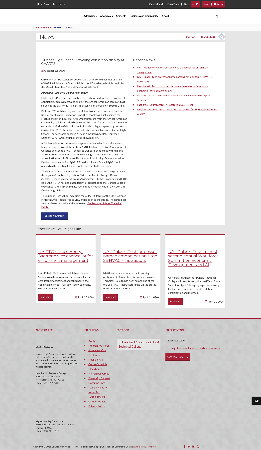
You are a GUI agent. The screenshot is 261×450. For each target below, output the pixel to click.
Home (58, 27)
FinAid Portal (173, 4)
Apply (91, 340)
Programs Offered (99, 345)
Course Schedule (97, 364)
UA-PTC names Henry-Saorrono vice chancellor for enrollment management (65, 256)
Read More (45, 296)
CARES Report (96, 396)
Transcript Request (99, 378)
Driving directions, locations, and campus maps (193, 348)
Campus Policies (97, 401)
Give (186, 4)
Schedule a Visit (97, 350)
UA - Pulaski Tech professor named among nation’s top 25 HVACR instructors (130, 256)
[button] (217, 17)
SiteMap (152, 446)
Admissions (90, 15)
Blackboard (95, 368)
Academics (106, 15)
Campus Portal (156, 4)
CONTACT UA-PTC (177, 356)
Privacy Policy (96, 406)
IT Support (219, 4)
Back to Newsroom (54, 215)
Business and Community (144, 15)
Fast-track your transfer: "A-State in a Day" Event (165, 104)
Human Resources (98, 373)
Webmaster (139, 446)
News (206, 4)
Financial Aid (95, 359)
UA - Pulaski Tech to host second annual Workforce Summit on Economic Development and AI (193, 258)
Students (121, 15)
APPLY (195, 4)
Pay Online (94, 354)
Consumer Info (96, 382)
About (165, 15)
